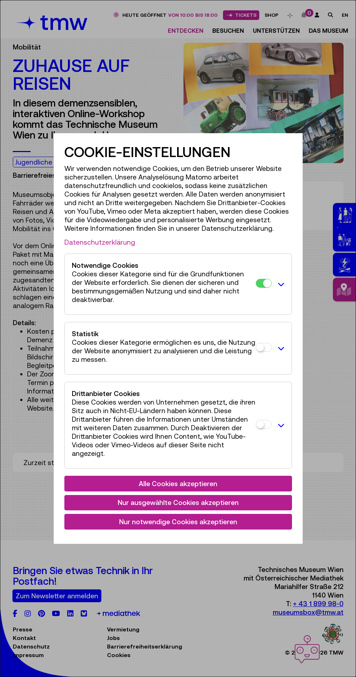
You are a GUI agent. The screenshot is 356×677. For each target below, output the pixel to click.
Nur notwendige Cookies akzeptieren (178, 522)
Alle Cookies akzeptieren (178, 484)
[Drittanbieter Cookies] (264, 424)
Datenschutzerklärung (99, 242)
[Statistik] (264, 347)
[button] (280, 284)
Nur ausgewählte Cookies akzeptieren (178, 502)
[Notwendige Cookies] (264, 283)
